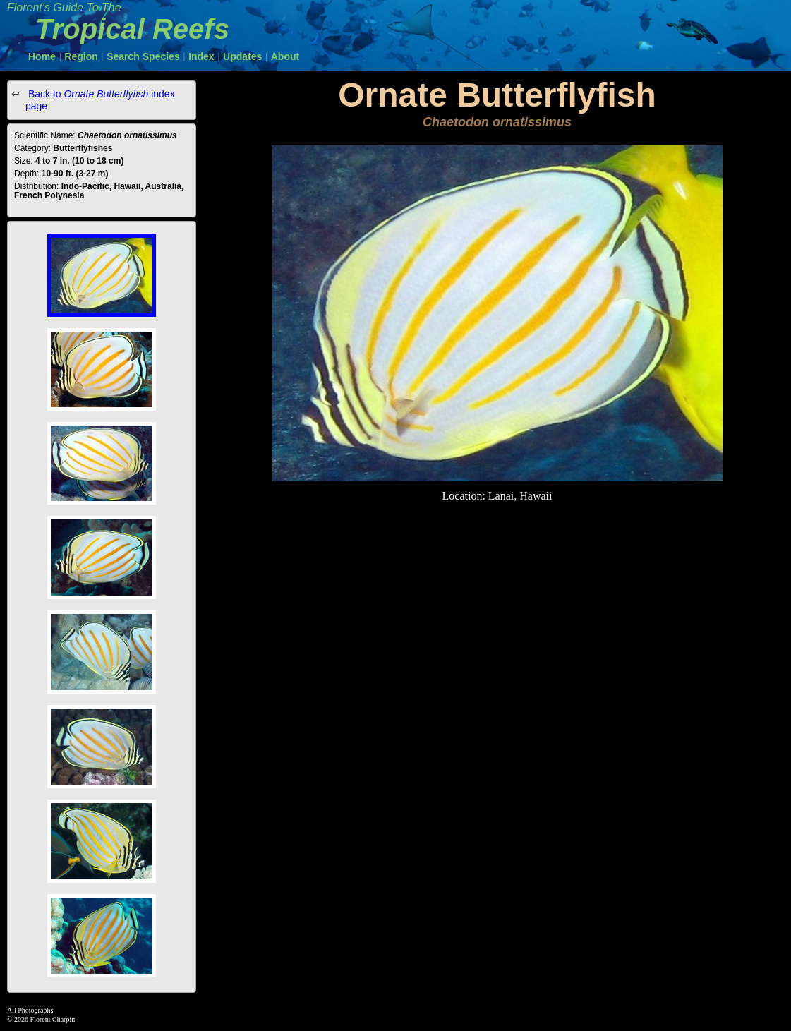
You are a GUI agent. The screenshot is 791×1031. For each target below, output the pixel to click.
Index (201, 56)
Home (42, 56)
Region (80, 56)
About (285, 56)
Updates (242, 56)
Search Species (143, 56)
